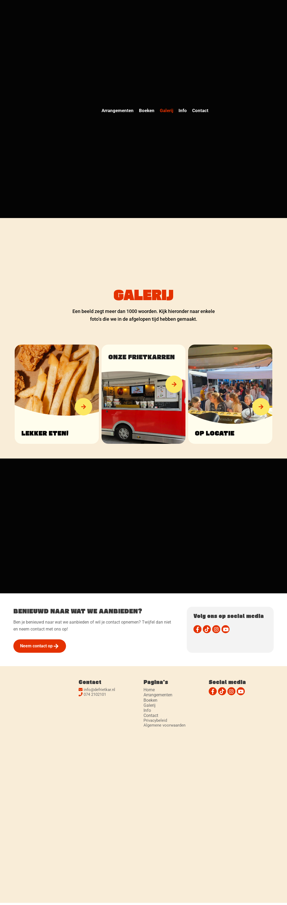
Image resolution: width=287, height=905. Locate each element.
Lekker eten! (44, 433)
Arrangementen (118, 110)
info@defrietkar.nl (99, 689)
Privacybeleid (155, 720)
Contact (200, 110)
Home (149, 689)
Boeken (146, 110)
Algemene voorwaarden (164, 725)
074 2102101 (95, 694)
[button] (83, 407)
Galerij (166, 110)
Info (183, 110)
